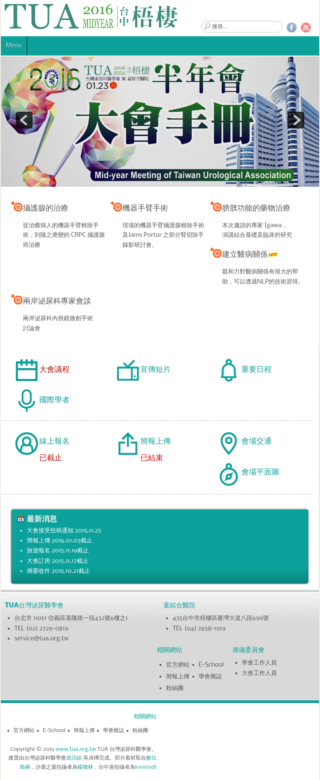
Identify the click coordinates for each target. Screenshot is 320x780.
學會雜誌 (210, 676)
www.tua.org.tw (75, 749)
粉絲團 (174, 688)
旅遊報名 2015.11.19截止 (58, 550)
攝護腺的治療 (45, 208)
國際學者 (54, 400)
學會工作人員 (259, 663)
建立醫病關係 (250, 255)
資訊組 (74, 758)
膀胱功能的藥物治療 (256, 208)
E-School (211, 665)
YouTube (306, 28)
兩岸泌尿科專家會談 (57, 301)
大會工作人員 (259, 673)
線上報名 (54, 441)
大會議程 (54, 370)
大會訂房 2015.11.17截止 (57, 561)
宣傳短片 (155, 370)
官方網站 (177, 665)
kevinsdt (146, 767)
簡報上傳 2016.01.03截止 (59, 540)
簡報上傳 (155, 441)
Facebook (292, 28)
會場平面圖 (260, 472)
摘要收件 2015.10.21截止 (58, 571)
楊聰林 (85, 767)
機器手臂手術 (145, 208)
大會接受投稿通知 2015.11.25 (64, 530)
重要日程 (256, 370)
